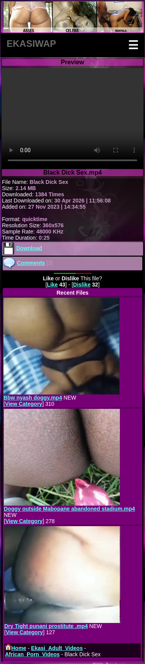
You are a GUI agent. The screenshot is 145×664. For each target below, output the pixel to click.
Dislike (81, 284)
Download (29, 248)
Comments (31, 263)
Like (52, 284)
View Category (23, 404)
